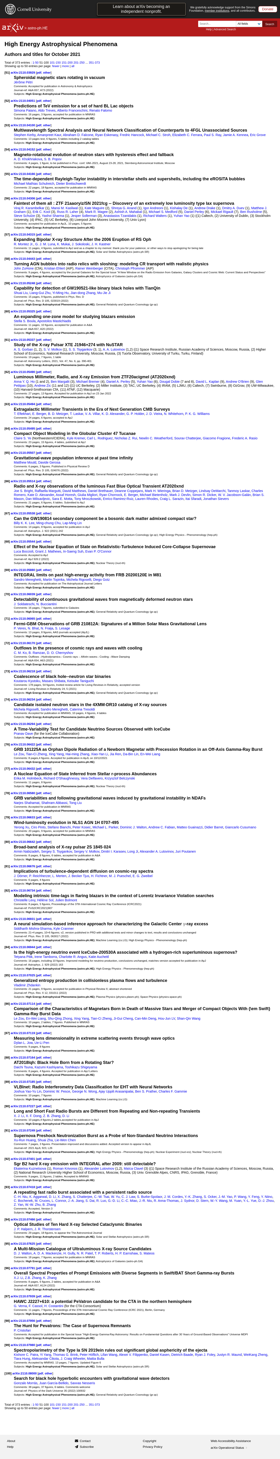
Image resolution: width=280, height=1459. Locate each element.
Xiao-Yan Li (99, 754)
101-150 (55, 62)
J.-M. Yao (225, 1197)
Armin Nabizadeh (26, 851)
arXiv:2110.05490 (23, 372)
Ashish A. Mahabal (128, 212)
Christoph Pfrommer (130, 268)
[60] (7, 311)
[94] (7, 1219)
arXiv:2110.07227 (23, 1106)
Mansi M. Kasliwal (64, 208)
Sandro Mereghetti (27, 579)
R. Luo (101, 1201)
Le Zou (19, 754)
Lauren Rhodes (146, 499)
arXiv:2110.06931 (23, 919)
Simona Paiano (25, 110)
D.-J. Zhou (266, 1201)
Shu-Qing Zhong (60, 1018)
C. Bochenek (23, 1201)
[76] (7, 744)
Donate (267, 9)
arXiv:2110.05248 (23, 283)
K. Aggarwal (38, 1197)
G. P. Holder (135, 414)
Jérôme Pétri (23, 82)
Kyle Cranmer (63, 928)
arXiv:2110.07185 (23, 1081)
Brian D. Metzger (184, 491)
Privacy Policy (152, 1447)
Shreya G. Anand (124, 208)
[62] (7, 372)
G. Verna (20, 1306)
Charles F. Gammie (173, 1091)
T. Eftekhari (22, 414)
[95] (7, 1243)
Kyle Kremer (76, 438)
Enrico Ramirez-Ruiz (118, 499)
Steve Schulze (24, 216)
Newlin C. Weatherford (155, 438)
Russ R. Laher (67, 212)
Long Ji (132, 851)
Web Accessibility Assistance (231, 1441)
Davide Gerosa (49, 462)
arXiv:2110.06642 (23, 842)
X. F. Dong (33, 1116)
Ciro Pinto (38, 827)
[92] (7, 1159)
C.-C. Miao (129, 1201)
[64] (7, 428)
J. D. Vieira (154, 414)
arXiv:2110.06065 (23, 618)
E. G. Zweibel (143, 876)
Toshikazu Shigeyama (81, 1067)
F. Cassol (35, 1306)
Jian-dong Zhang (82, 293)
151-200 (67, 62)
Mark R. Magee (96, 212)
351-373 (94, 62)
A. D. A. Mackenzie (47, 1253)
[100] (7, 1373)
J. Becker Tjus (78, 876)
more (65, 66)
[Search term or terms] (218, 24)
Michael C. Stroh (158, 135)
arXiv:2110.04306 (23, 198)
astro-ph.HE (38, 28)
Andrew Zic (42, 385)
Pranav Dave (23, 733)
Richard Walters (155, 216)
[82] (7, 890)
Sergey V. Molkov (86, 851)
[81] (7, 866)
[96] (7, 1268)
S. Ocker (210, 1197)
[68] (7, 541)
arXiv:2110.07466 (23, 1219)
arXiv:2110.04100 (23, 125)
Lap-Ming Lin (72, 523)
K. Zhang (50, 1278)
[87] (7, 1033)
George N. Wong (84, 1091)
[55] (7, 174)
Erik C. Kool (41, 212)
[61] (7, 340)
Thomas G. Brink (65, 1354)
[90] (7, 1106)
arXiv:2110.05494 (23, 404)
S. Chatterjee (82, 1197)
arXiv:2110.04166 (23, 174)
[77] (7, 768)
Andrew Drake (204, 208)
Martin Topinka (53, 579)
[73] (7, 671)
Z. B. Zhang (51, 1116)
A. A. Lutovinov (114, 349)
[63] (7, 404)
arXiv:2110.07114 (23, 1003)
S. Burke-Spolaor (149, 1197)
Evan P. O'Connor (98, 551)
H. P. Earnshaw (126, 1253)
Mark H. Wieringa (157, 491)
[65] (7, 452)
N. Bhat (33, 628)
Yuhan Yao (181, 216)
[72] (7, 643)
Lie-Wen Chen (65, 1140)
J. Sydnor (187, 1201)
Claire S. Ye (22, 438)
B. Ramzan (37, 653)
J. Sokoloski (81, 244)
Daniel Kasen (159, 1354)
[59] (7, 283)
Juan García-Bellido (53, 1383)
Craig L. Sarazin (171, 499)
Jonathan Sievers (216, 499)
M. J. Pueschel (120, 876)
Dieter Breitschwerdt (71, 183)
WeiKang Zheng (255, 1354)
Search (269, 24)
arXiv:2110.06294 (23, 724)
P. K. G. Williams (197, 414)
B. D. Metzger (58, 414)
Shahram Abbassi (54, 803)
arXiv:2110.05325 (23, 311)
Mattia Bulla (95, 1358)
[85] (7, 975)
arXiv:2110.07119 (23, 1033)
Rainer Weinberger (89, 268)
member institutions (217, 10)
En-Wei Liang (150, 754)
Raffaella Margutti (48, 491)
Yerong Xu (21, 827)
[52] (7, 101)
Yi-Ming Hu (60, 293)
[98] (7, 1320)
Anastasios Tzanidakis (120, 216)
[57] (7, 234)
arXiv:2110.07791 (23, 1268)
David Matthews (74, 491)
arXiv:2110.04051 (23, 101)
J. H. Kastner (101, 244)
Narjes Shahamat (26, 803)
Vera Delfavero (92, 778)
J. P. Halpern (23, 1229)
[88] (7, 1057)
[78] (7, 793)
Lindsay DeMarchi (212, 491)
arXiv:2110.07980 (23, 1345)
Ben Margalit (60, 381)
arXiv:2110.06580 (23, 793)
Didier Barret (213, 827)
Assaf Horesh (66, 495)
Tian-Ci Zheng (36, 754)
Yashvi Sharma (53, 216)
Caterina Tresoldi (82, 709)
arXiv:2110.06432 (23, 768)
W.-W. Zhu (33, 1204)
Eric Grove (258, 135)
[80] (7, 842)
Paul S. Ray (212, 135)
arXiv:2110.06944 (23, 947)
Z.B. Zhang (33, 1278)
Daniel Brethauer (100, 491)
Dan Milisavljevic (38, 499)
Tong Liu (75, 803)
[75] (7, 724)
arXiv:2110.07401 (23, 1159)
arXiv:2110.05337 (23, 340)
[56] (7, 198)
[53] (7, 125)
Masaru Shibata (53, 681)
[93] (7, 1187)
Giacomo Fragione (216, 438)
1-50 (35, 62)
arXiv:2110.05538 (23, 513)
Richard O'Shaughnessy (61, 778)
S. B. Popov (53, 159)
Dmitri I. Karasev (113, 851)
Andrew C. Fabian (161, 827)
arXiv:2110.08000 (25, 1373)
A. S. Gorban (23, 349)
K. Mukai (63, 244)
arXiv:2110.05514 (23, 481)
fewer (56, 66)
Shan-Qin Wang (188, 1018)
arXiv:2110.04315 (23, 234)
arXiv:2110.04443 (23, 258)
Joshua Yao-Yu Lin (27, 1091)
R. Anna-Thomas (166, 1201)
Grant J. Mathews (48, 551)
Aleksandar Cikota (45, 1358)
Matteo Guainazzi (190, 827)
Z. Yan (18, 1204)
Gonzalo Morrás (25, 1383)
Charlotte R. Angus (73, 957)
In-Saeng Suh (73, 551)
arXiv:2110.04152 (23, 149)
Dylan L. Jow (23, 1043)
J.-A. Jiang (75, 1201)
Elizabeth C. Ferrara (187, 135)
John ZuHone (24, 268)
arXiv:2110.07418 (23, 1187)
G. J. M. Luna (45, 244)
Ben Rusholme (251, 212)
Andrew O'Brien (237, 381)
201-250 (79, 62)
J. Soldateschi (24, 604)
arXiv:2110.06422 (23, 744)
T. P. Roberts (104, 1253)
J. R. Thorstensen (48, 1229)
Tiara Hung (22, 1358)
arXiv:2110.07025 (23, 975)
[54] (7, 149)
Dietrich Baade (182, 1354)
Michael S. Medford (163, 212)
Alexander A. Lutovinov (156, 851)
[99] (7, 1345)
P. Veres (20, 628)
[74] (7, 699)
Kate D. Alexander (41, 495)
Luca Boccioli (23, 551)
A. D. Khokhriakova (28, 159)
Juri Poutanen (185, 851)
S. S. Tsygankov (81, 349)
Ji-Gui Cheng (123, 1018)
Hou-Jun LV (166, 1018)
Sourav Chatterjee (187, 438)
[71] (7, 618)
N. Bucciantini (46, 604)
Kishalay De (179, 208)
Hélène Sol (45, 900)
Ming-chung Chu (48, 523)
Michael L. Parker (105, 827)
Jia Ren (115, 754)
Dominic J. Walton (133, 827)
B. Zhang (49, 1204)
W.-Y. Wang (219, 1201)
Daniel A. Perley (118, 381)
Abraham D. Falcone (78, 135)
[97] (7, 1296)
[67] (7, 513)
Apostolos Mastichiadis (54, 321)
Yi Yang (45, 1354)
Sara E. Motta (62, 499)
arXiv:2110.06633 (23, 817)
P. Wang (240, 1197)
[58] (7, 258)
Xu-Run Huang (25, 1140)
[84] (7, 947)
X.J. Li (18, 1278)
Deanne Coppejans (128, 491)
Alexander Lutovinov (99, 1168)
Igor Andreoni (153, 208)
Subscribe (87, 1447)
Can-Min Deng (145, 1018)
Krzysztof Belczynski (120, 778)
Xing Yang (56, 754)
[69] (7, 570)
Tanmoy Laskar (238, 491)
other (47, 72)
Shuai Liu (21, 293)
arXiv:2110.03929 (23, 72)
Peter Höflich (89, 1354)
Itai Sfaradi (193, 499)
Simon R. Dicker (204, 495)
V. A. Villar (92, 414)
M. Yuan (235, 1201)
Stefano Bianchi (59, 827)
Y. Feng (253, 1197)
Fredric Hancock (132, 135)
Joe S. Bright (23, 491)
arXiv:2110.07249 (23, 1130)
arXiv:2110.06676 (23, 866)
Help (209, 29)
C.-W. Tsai (101, 1197)
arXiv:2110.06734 (23, 890)
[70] (7, 594)
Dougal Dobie (169, 381)
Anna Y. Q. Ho (24, 381)
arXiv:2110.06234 (23, 699)
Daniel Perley (194, 212)
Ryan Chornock (110, 495)
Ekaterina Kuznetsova (30, 1168)
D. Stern (202, 1201)
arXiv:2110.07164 (23, 1057)
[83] (7, 919)
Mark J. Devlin (179, 495)
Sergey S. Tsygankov (56, 851)
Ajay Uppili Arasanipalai (116, 1091)
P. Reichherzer (40, 876)
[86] (7, 1003)
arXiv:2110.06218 (23, 671)
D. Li (65, 1116)
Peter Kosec (82, 827)
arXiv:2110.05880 (23, 570)
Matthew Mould (25, 462)
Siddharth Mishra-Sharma (33, 928)
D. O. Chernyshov (60, 653)
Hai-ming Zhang (77, 754)
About (11, 1441)
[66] (7, 481)
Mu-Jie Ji (104, 293)
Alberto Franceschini (72, 110)
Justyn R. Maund (229, 1354)
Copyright (149, 1441)
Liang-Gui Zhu (39, 293)
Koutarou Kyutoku (27, 681)
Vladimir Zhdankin (27, 985)
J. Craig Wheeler (73, 1358)
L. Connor (59, 1201)
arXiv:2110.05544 (23, 541)
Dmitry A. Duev (233, 208)
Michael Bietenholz (154, 495)
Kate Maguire (94, 208)
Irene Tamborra (46, 957)
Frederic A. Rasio (244, 438)
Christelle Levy (24, 900)
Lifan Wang (108, 1354)
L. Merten (59, 876)
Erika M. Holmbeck (28, 778)
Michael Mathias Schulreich (34, 183)
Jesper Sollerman (84, 216)
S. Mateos (147, 1253)
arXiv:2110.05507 (23, 452)
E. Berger (39, 414)
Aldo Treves (46, 110)
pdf (39, 72)
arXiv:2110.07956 (23, 1320)
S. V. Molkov (53, 349)
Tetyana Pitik (23, 957)
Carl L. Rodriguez (100, 438)
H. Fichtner (99, 876)
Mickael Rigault (222, 212)
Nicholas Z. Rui (126, 438)
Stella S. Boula (24, 321)
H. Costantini (53, 1306)
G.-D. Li (113, 1201)
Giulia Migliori (87, 495)
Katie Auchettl (99, 957)
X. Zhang (64, 1197)
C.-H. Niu (21, 1197)
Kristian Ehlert (54, 268)
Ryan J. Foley (205, 1354)
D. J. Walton (23, 1253)
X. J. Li (19, 1116)
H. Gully (69, 1253)
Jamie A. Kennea (235, 135)
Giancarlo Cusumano (240, 827)
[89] (7, 1081)
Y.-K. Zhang (193, 1197)
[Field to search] (249, 24)
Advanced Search (225, 29)
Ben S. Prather (146, 1091)
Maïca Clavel (133, 1168)
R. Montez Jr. (23, 244)
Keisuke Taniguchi (80, 681)
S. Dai (89, 1201)
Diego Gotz (101, 579)
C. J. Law (128, 1197)
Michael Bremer (88, 381)
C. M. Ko (20, 653)
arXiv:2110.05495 (23, 428)
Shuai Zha (45, 1140)
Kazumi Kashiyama (49, 1067)
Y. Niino (266, 1197)
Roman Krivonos (65, 1168)
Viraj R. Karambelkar (29, 208)
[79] (7, 817)
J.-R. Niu (145, 1201)
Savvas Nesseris (82, 1383)
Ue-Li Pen (42, 1043)
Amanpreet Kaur (49, 135)
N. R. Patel (85, 1253)
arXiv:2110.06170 (23, 643)
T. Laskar (76, 414)
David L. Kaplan (207, 381)
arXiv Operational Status (229, 1447)
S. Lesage (62, 628)
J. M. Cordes (173, 1197)
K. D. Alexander (113, 414)
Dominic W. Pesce (56, 1091)
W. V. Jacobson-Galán (234, 495)
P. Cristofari (22, 1330)
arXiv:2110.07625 (23, 1243)
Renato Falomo (100, 110)
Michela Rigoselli (78, 579)
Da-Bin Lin (130, 754)
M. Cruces (42, 1201)
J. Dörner (20, 876)
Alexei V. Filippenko (133, 1354)
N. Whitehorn (173, 414)
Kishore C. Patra (26, 1354)
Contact (85, 1441)
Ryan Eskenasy (106, 135)
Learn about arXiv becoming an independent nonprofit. (141, 9)
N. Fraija (47, 628)
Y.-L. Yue (249, 1201)
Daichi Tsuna (23, 1067)
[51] (7, 72)
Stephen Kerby (24, 135)
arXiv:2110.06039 (23, 594)
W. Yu (115, 1197)
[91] (7, 1130)
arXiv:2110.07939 (23, 1296)
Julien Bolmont (66, 900)
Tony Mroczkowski (87, 499)
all (72, 66)
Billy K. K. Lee (24, 523)
